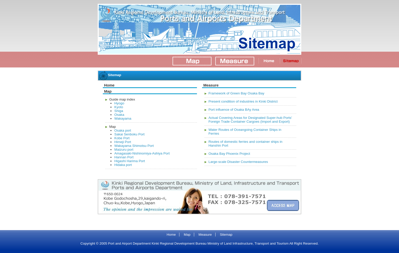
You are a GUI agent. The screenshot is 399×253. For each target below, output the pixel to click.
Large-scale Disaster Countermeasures (238, 162)
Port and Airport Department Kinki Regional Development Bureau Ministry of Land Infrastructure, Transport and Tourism (192, 13)
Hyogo (119, 103)
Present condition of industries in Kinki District (243, 101)
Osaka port (122, 130)
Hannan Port (123, 157)
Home (171, 234)
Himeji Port (122, 142)
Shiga (118, 111)
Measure (205, 234)
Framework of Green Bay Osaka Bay (236, 93)
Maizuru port (123, 149)
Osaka (119, 115)
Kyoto (118, 107)
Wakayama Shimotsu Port (134, 146)
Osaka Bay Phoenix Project (229, 154)
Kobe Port (122, 138)
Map (187, 234)
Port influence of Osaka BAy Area (233, 109)
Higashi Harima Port (129, 161)
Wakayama (122, 118)
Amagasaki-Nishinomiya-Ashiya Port (141, 153)
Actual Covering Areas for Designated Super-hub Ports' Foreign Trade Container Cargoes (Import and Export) (250, 119)
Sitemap (226, 234)
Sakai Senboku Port (129, 134)
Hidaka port (123, 165)
